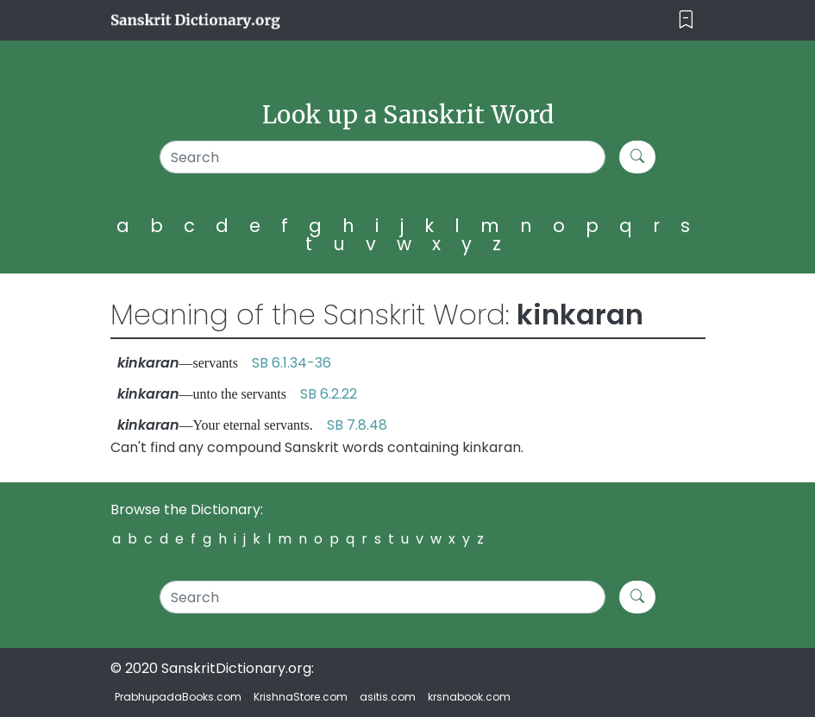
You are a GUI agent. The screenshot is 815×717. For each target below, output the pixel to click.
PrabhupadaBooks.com (178, 696)
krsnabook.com (469, 696)
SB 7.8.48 (357, 425)
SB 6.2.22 (328, 394)
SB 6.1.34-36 (291, 363)
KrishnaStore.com (301, 696)
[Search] (383, 157)
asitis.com (388, 696)
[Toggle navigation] (686, 20)
